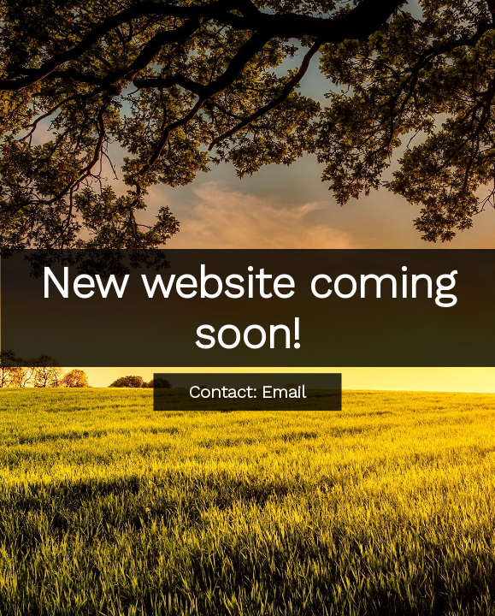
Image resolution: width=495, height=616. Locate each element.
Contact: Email (247, 392)
